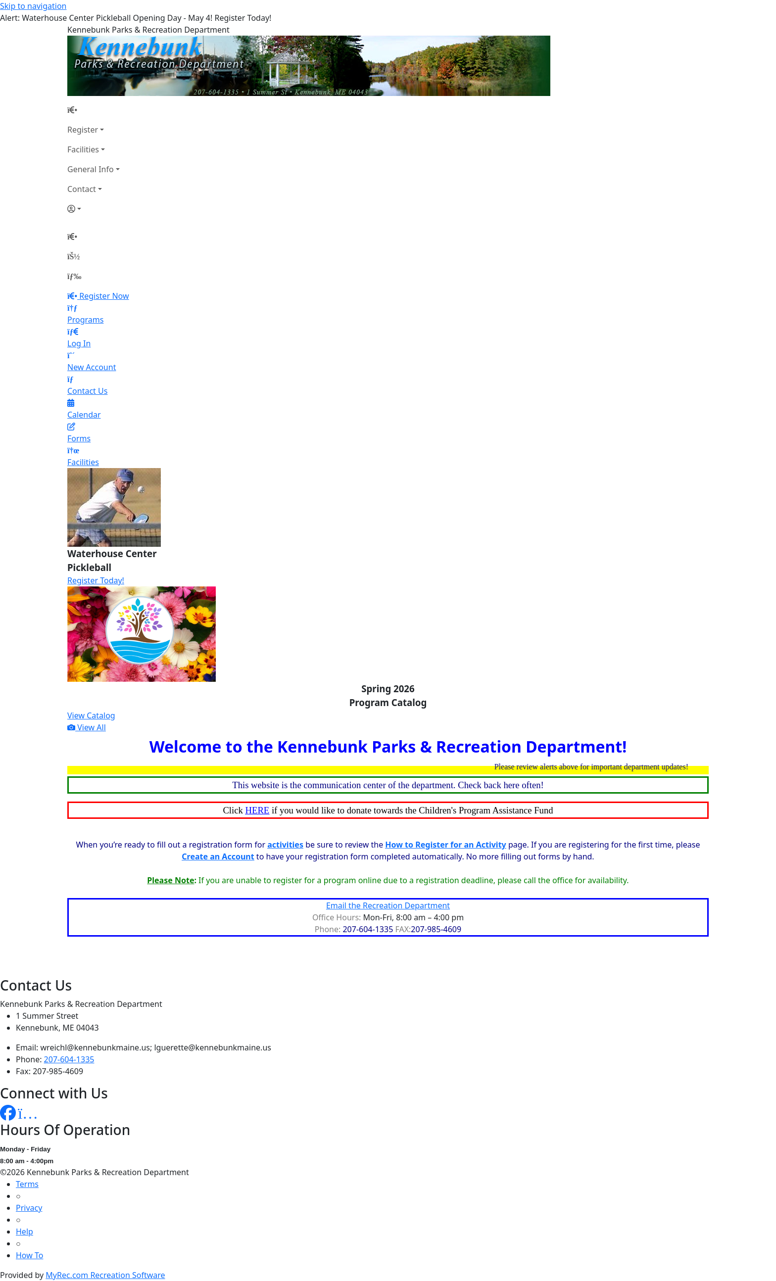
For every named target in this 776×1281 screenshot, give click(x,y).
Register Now (104, 295)
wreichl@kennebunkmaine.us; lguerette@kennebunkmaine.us (156, 1047)
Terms (27, 1184)
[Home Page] (93, 110)
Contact (81, 189)
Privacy (29, 1207)
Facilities (83, 149)
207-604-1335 (69, 1059)
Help (24, 1231)
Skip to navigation (33, 5)
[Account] (93, 209)
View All (86, 727)
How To (29, 1255)
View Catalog (91, 715)
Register (82, 129)
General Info (90, 169)
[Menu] (74, 276)
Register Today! (95, 580)
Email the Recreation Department (388, 905)
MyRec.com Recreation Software (105, 1275)
